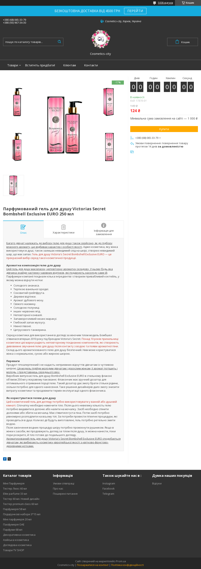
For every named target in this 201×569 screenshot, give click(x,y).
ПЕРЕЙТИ (135, 11)
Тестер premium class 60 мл (20, 504)
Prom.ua (121, 561)
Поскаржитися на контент (92, 565)
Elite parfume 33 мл (15, 493)
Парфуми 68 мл (12, 529)
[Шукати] (59, 42)
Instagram (109, 483)
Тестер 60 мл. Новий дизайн (21, 499)
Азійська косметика (16, 540)
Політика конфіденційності (127, 565)
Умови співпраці (63, 483)
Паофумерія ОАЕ (13, 524)
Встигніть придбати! (40, 65)
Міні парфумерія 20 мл (17, 519)
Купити (164, 129)
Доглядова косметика (17, 545)
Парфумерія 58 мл (14, 509)
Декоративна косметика (19, 535)
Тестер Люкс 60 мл (15, 488)
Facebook (109, 488)
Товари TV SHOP (13, 550)
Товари (12, 65)
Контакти (91, 65)
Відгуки (157, 483)
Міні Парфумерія (13, 483)
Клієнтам (69, 65)
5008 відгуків (165, 3)
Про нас (58, 488)
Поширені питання (65, 493)
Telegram (108, 493)
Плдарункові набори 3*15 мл (21, 514)
